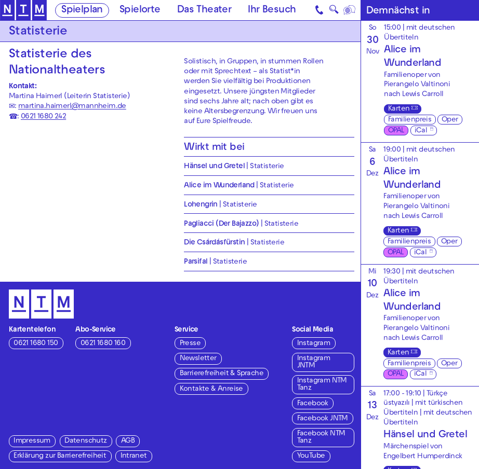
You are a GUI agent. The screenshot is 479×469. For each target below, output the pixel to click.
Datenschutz (85, 441)
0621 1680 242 (43, 117)
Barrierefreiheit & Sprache (221, 373)
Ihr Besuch (272, 11)
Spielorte (140, 11)
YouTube (311, 456)
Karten (398, 109)
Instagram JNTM (313, 362)
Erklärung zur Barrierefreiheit (60, 456)
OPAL (396, 131)
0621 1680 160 (103, 343)
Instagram (313, 343)
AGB (128, 441)
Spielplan (82, 11)
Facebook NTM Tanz (321, 438)
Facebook (312, 404)
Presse (190, 343)
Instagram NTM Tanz (322, 385)
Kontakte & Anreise (211, 389)
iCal (421, 131)
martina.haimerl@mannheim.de (72, 106)
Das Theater (204, 11)
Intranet (134, 456)
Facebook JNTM (322, 419)
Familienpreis (409, 120)
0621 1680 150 (36, 343)
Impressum (32, 441)
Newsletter (198, 358)
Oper (450, 120)
